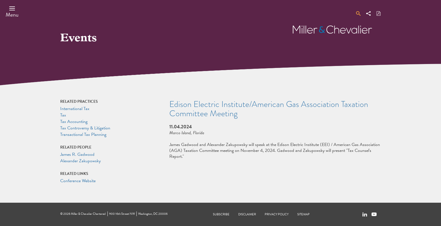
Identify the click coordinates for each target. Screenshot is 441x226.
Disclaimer (247, 214)
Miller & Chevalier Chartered (88, 213)
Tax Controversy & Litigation (85, 128)
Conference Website (78, 180)
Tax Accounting (73, 121)
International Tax (74, 108)
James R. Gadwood (77, 154)
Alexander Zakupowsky (80, 160)
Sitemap (303, 214)
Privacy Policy (277, 214)
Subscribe (221, 214)
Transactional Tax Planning (83, 134)
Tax (63, 115)
